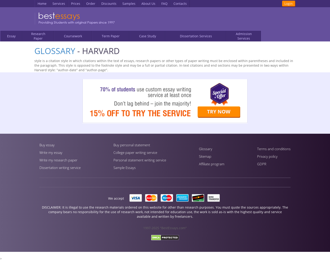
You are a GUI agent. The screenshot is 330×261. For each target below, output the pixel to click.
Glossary (54, 51)
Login (288, 3)
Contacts (180, 3)
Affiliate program (211, 164)
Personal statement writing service (139, 160)
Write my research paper (58, 160)
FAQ (164, 3)
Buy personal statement (131, 145)
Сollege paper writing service (135, 152)
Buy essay (47, 145)
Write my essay (50, 152)
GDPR (261, 164)
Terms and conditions (274, 149)
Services (58, 3)
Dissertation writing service (60, 168)
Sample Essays (124, 168)
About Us (148, 3)
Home (42, 3)
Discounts (108, 3)
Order (90, 3)
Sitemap (205, 156)
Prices (75, 3)
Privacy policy (267, 156)
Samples (128, 3)
